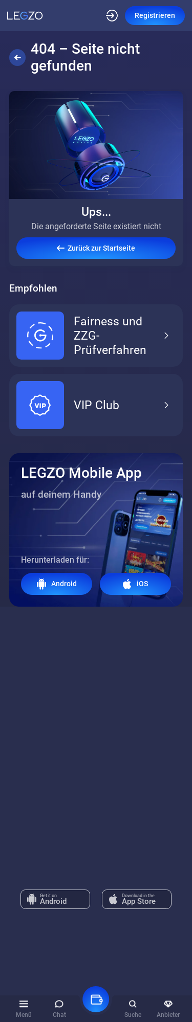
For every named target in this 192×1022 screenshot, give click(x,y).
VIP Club (93, 405)
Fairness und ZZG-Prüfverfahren (93, 336)
